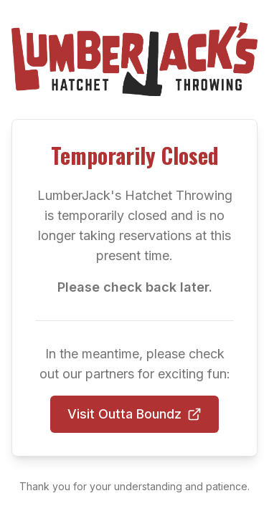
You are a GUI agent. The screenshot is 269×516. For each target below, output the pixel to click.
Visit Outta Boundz (134, 413)
